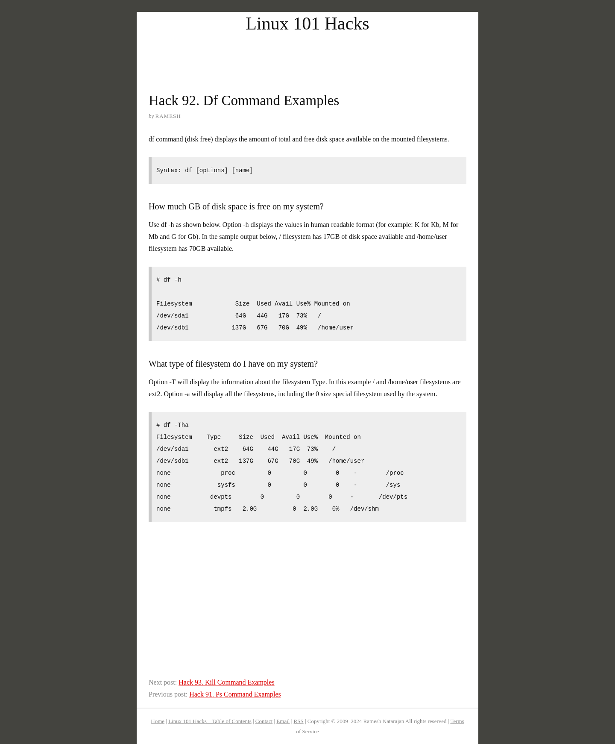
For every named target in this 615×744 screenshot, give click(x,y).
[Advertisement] (307, 54)
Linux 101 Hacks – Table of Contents (210, 721)
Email (283, 721)
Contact (263, 721)
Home (157, 721)
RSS (299, 721)
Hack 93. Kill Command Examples (226, 682)
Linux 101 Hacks (307, 23)
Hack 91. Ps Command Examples (235, 694)
